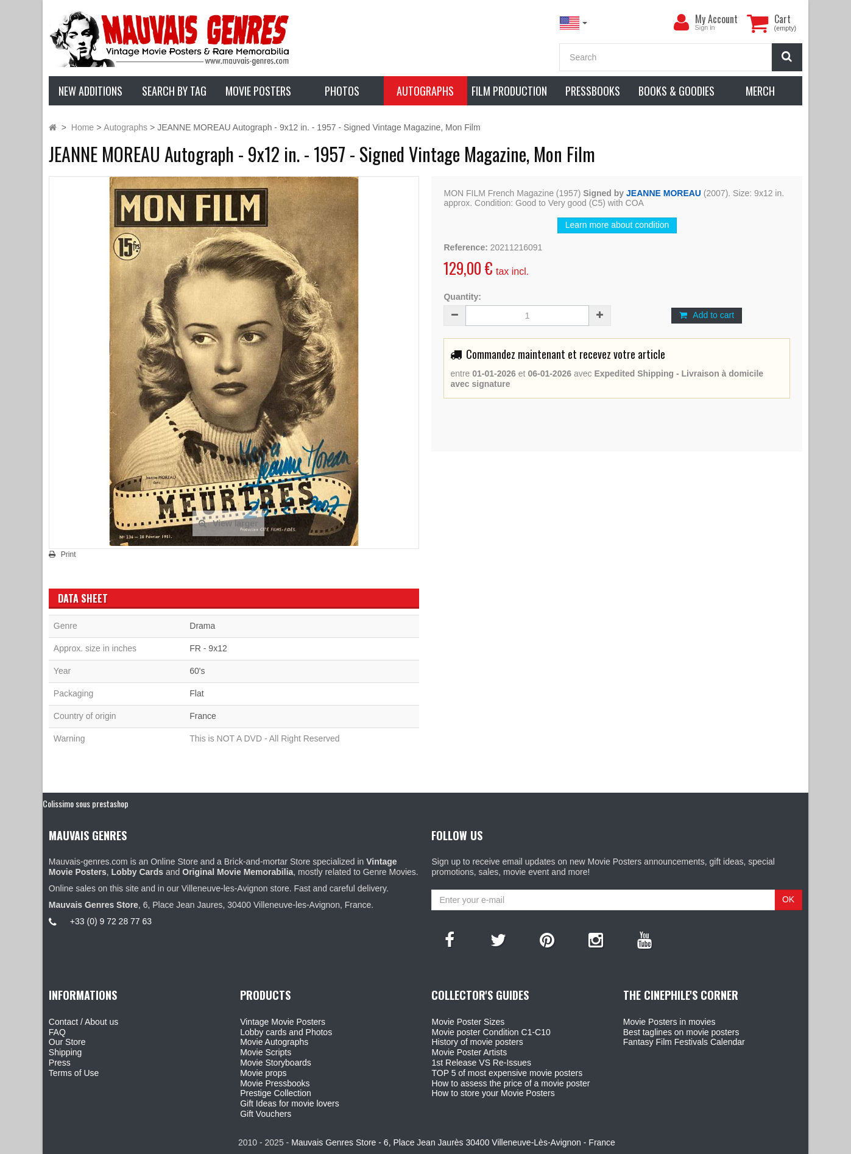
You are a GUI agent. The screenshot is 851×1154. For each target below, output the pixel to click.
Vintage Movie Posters (282, 1022)
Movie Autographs (274, 1042)
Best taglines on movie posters (681, 1032)
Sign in (705, 27)
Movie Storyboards (275, 1062)
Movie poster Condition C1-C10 (490, 1032)
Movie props (263, 1073)
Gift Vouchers (265, 1114)
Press (60, 1062)
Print (68, 554)
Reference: (465, 247)
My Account (716, 19)
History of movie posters (477, 1042)
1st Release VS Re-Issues (481, 1062)
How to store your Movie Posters (492, 1093)
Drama (202, 626)
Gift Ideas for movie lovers (289, 1103)
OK (788, 899)
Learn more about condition (617, 225)
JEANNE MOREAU (663, 193)
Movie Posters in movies (669, 1022)
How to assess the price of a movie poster (510, 1083)
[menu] (681, 22)
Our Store (67, 1042)
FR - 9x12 (208, 648)
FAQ (57, 1032)
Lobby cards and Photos (286, 1032)
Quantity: (462, 297)
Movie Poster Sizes (467, 1022)
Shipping (65, 1052)
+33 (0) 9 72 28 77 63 (111, 921)
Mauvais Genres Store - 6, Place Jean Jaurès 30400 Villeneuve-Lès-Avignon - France (453, 1142)
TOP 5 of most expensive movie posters (506, 1073)
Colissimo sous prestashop (86, 803)
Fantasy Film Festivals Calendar (684, 1042)
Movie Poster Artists (469, 1052)
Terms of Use (74, 1073)
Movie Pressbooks (274, 1083)
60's (197, 671)
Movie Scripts (265, 1052)
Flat (196, 693)
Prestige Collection (275, 1093)
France (202, 716)
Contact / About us (83, 1022)
